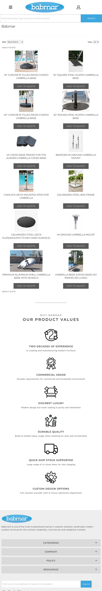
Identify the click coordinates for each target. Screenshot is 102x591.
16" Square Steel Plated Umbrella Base (75, 76)
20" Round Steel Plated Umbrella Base (75, 116)
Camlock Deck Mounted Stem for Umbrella (26, 196)
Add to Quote (26, 86)
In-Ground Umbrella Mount (76, 234)
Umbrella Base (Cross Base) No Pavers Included (76, 276)
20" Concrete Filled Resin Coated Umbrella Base (26, 116)
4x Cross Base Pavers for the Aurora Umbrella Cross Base (26, 156)
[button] (51, 18)
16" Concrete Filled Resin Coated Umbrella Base (26, 76)
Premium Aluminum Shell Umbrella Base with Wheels (26, 276)
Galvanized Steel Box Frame (76, 194)
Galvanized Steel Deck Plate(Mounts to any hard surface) (26, 236)
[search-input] (40, 18)
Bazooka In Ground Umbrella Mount (76, 156)
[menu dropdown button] (10, 7)
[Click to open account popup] (78, 7)
